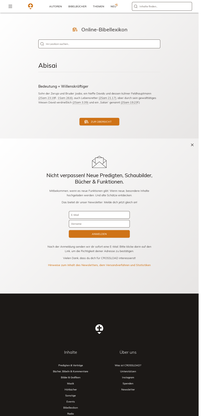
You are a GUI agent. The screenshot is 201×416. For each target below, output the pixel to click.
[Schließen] (192, 145)
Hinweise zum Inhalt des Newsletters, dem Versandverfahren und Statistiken (99, 265)
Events (70, 401)
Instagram (128, 377)
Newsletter (128, 389)
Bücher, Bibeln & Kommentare (70, 371)
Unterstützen (128, 371)
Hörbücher (71, 389)
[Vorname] (99, 224)
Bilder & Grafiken (70, 377)
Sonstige (70, 395)
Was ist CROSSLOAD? (128, 365)
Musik (70, 383)
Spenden (128, 383)
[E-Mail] (99, 215)
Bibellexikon (70, 407)
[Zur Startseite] (30, 6)
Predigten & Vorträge (70, 365)
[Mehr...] (10, 6)
